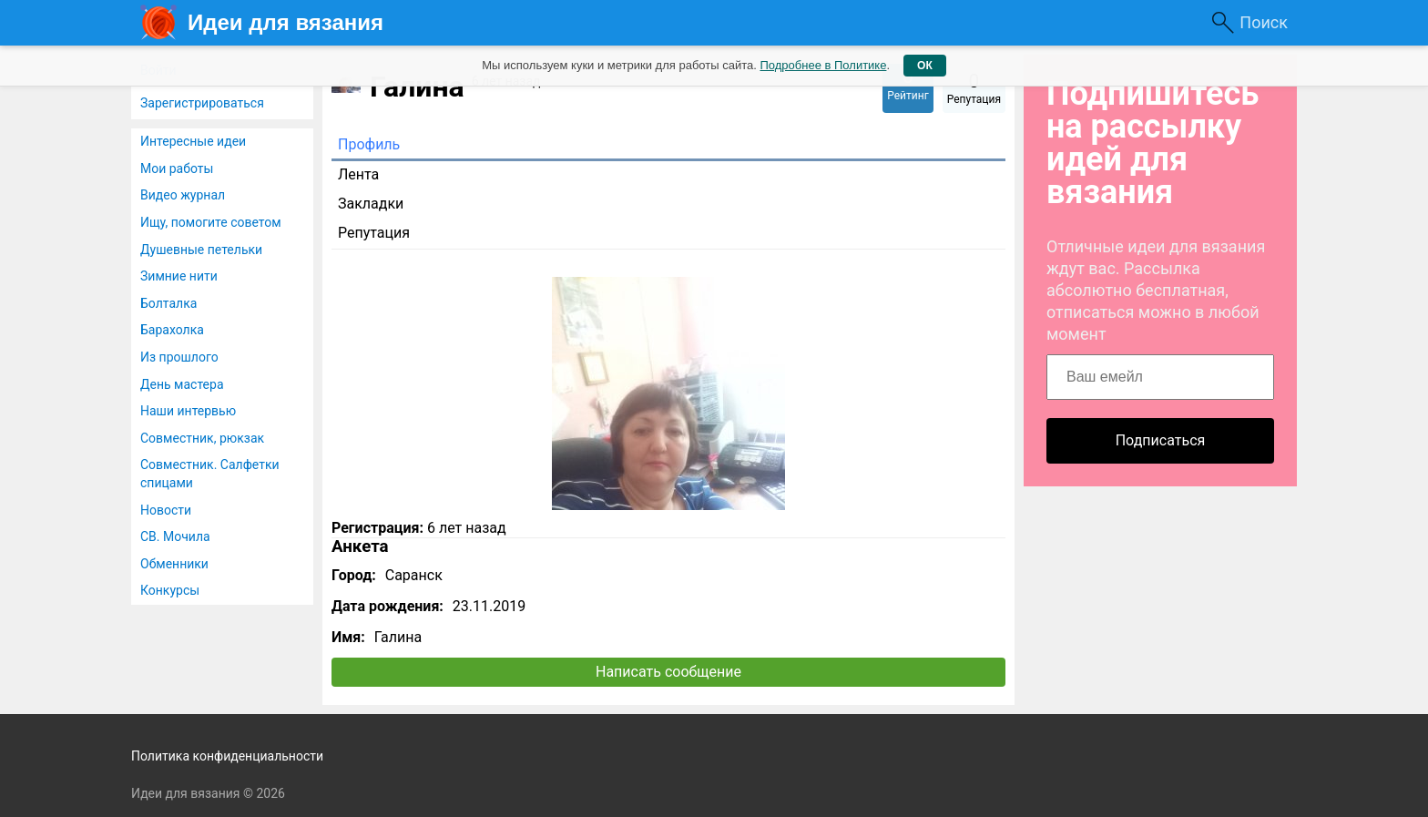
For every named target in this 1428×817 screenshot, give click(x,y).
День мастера (182, 384)
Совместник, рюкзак (202, 438)
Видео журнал (182, 195)
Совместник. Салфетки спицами (210, 473)
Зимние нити (179, 276)
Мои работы (176, 168)
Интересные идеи (193, 141)
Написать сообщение (668, 671)
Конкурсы (169, 590)
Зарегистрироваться (202, 103)
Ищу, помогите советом (210, 222)
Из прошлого (179, 357)
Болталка (168, 303)
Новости (165, 510)
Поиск (1263, 22)
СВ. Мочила (175, 536)
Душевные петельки (201, 249)
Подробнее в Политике (823, 65)
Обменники (174, 564)
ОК (925, 65)
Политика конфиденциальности (227, 756)
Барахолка (172, 329)
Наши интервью (188, 410)
